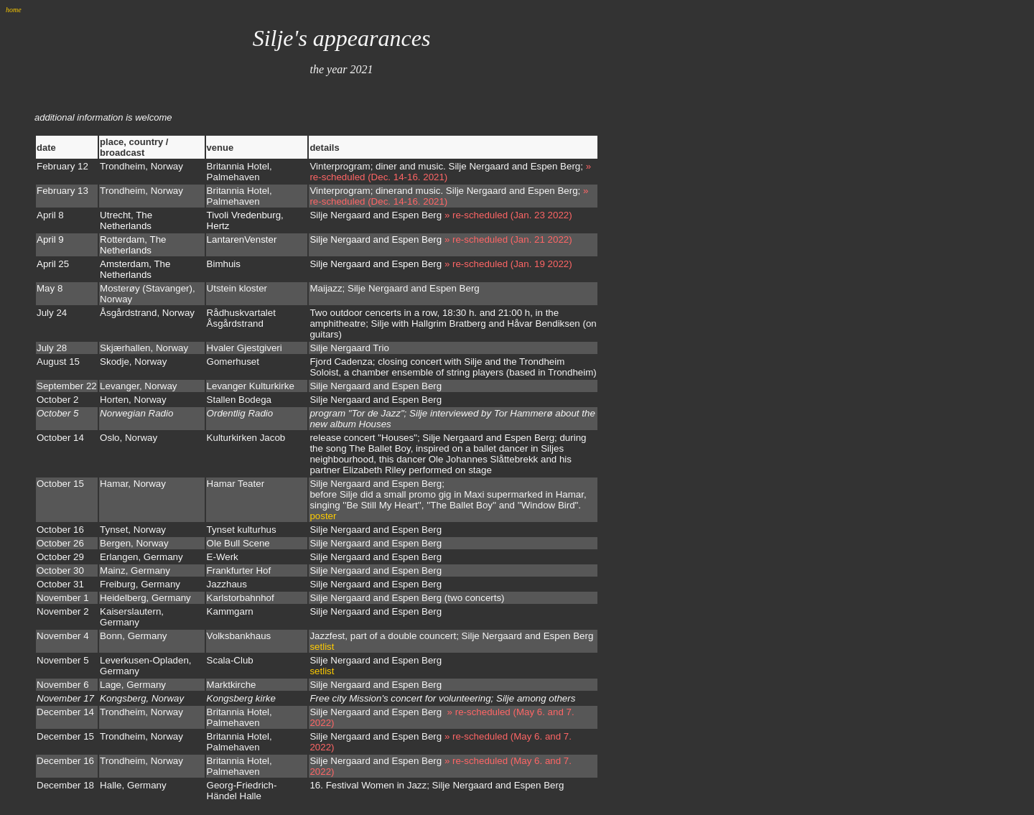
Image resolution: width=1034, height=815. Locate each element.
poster (322, 516)
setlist (321, 646)
